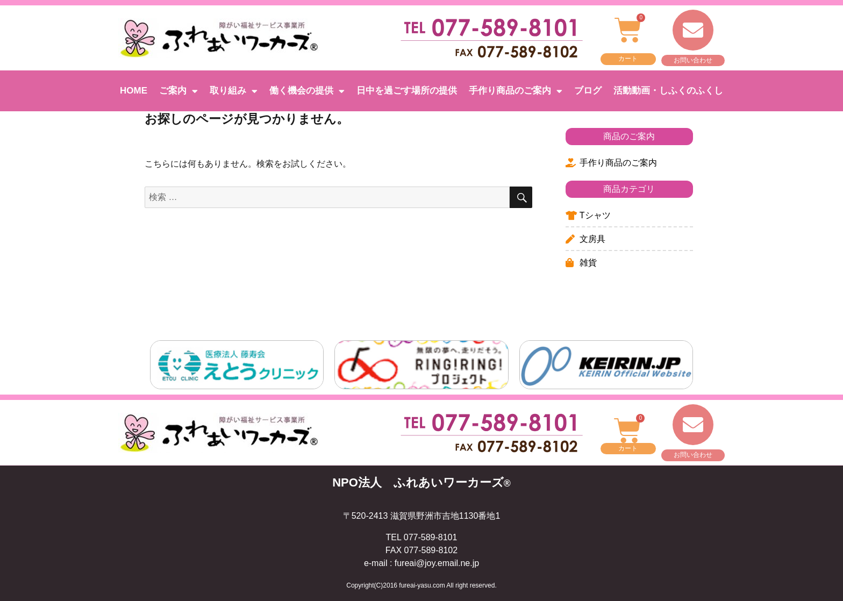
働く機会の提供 (307, 91)
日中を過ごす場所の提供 (406, 90)
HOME (133, 90)
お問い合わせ (693, 60)
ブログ (588, 90)
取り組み (234, 91)
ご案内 (178, 91)
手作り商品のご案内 (515, 91)
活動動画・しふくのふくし (668, 90)
